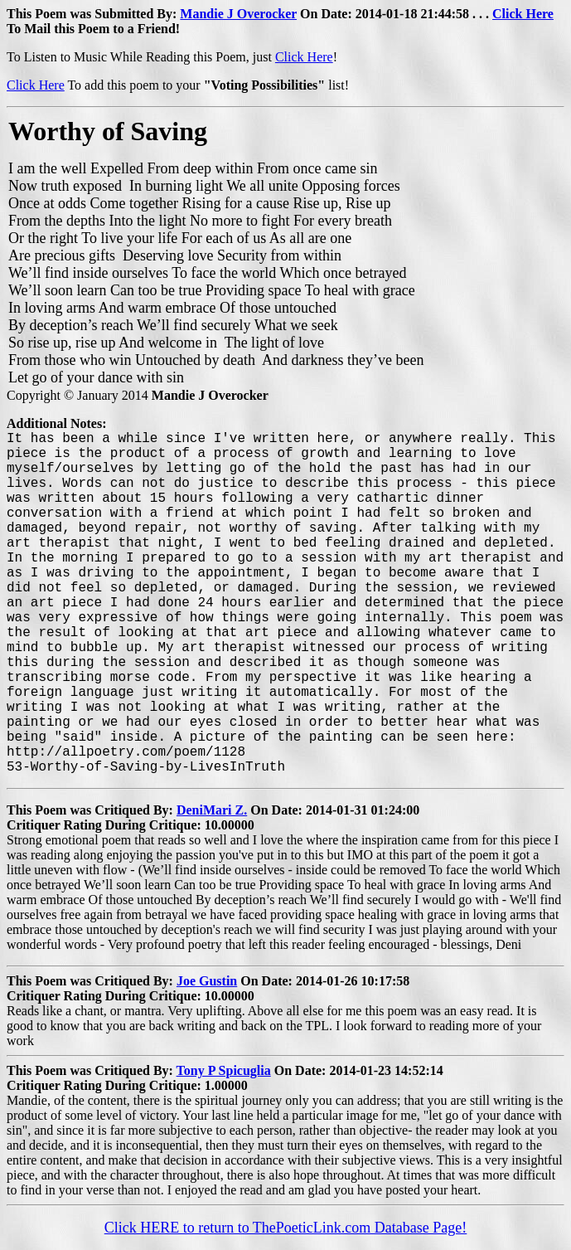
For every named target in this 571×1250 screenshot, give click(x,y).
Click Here (523, 14)
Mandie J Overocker (238, 14)
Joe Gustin (207, 981)
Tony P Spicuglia (224, 1070)
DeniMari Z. (212, 810)
